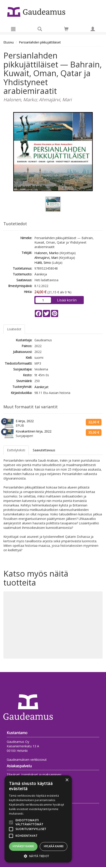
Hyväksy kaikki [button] (23, 846)
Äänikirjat (41, 387)
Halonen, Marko (46, 253)
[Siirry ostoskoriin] (66, 29)
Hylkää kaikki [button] (54, 846)
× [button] (66, 780)
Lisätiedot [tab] (14, 329)
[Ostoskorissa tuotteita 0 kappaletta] (66, 30)
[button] (38, 856)
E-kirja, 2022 (25, 421)
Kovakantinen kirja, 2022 (33, 431)
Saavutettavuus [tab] (44, 450)
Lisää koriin (67, 300)
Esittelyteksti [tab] (16, 450)
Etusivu (8, 42)
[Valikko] (13, 29)
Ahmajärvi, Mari (46, 257)
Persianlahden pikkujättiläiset (40, 42)
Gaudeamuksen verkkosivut (27, 759)
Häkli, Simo (42, 262)
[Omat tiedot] (93, 29)
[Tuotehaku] (40, 29)
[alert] (38, 819)
